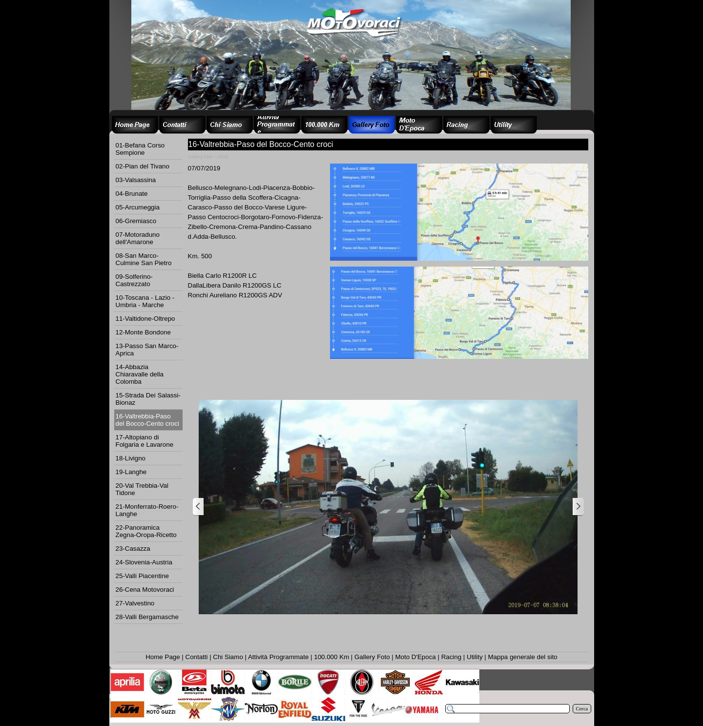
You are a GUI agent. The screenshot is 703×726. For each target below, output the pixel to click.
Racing (451, 657)
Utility (475, 657)
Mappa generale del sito (522, 657)
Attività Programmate (278, 657)
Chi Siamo (228, 657)
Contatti (197, 657)
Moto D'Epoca (415, 657)
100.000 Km (331, 657)
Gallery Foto (372, 657)
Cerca (582, 708)
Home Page (162, 657)
